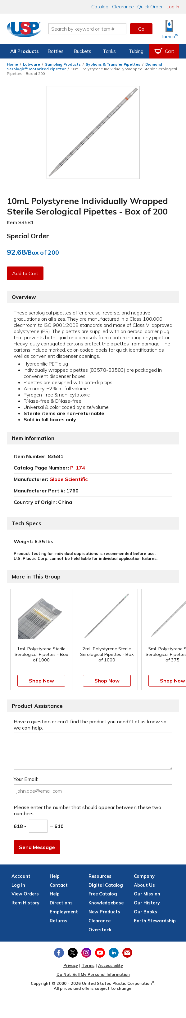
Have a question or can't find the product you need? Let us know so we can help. (90, 724)
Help (55, 894)
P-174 (77, 468)
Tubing (136, 51)
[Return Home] (24, 30)
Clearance (123, 7)
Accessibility (110, 965)
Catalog (99, 7)
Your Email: (26, 779)
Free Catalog (102, 894)
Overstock (99, 930)
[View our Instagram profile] (86, 953)
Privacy (70, 965)
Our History (147, 903)
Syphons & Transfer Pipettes (113, 64)
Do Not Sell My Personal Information (93, 974)
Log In (172, 7)
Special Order (28, 236)
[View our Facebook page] (59, 953)
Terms (88, 965)
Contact (59, 885)
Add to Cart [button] (25, 273)
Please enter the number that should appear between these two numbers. (87, 810)
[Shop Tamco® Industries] (169, 29)
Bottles (56, 51)
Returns (58, 921)
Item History (25, 903)
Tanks (109, 51)
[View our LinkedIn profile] (113, 953)
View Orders (25, 894)
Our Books (145, 912)
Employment (64, 912)
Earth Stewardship (155, 921)
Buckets (82, 51)
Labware (31, 64)
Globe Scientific (68, 479)
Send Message (37, 847)
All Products (24, 51)
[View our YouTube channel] (100, 953)
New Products (104, 912)
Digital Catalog (105, 885)
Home (12, 64)
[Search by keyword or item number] (87, 28)
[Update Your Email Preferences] (127, 953)
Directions (61, 903)
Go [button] (141, 29)
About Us (144, 885)
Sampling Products (63, 64)
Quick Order (150, 7)
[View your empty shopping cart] (164, 51)
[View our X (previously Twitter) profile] (72, 953)
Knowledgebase (106, 903)
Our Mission (147, 894)
